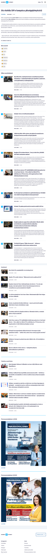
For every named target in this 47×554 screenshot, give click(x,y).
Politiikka (3, 14)
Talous (2, 545)
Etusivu (26, 543)
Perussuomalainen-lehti (30, 552)
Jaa (44, 14)
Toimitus (26, 547)
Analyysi (3, 547)
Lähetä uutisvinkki (28, 550)
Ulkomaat (3, 550)
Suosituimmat (27, 545)
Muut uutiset (4, 552)
